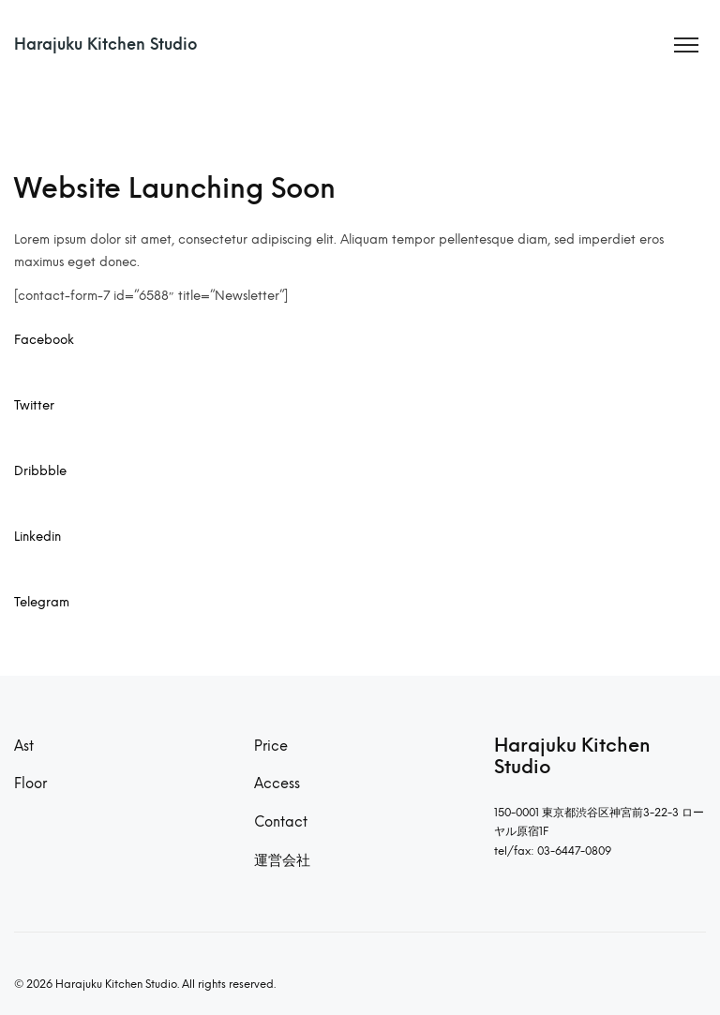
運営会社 (282, 860)
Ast (24, 746)
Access (277, 783)
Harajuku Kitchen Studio (106, 44)
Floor (30, 783)
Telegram (41, 601)
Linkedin (37, 536)
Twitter (34, 404)
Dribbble (40, 470)
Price (271, 746)
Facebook (44, 339)
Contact (281, 821)
